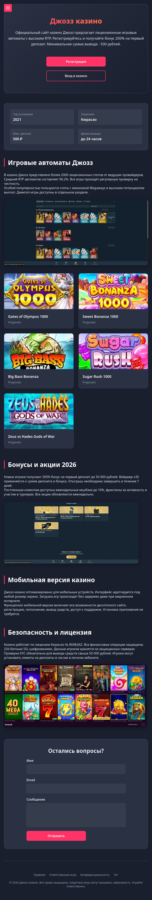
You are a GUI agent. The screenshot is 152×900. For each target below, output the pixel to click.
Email (31, 780)
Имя (30, 760)
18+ (116, 875)
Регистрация (76, 61)
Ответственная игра (62, 875)
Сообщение (36, 799)
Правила (39, 875)
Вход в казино (76, 76)
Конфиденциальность (94, 875)
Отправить (56, 836)
